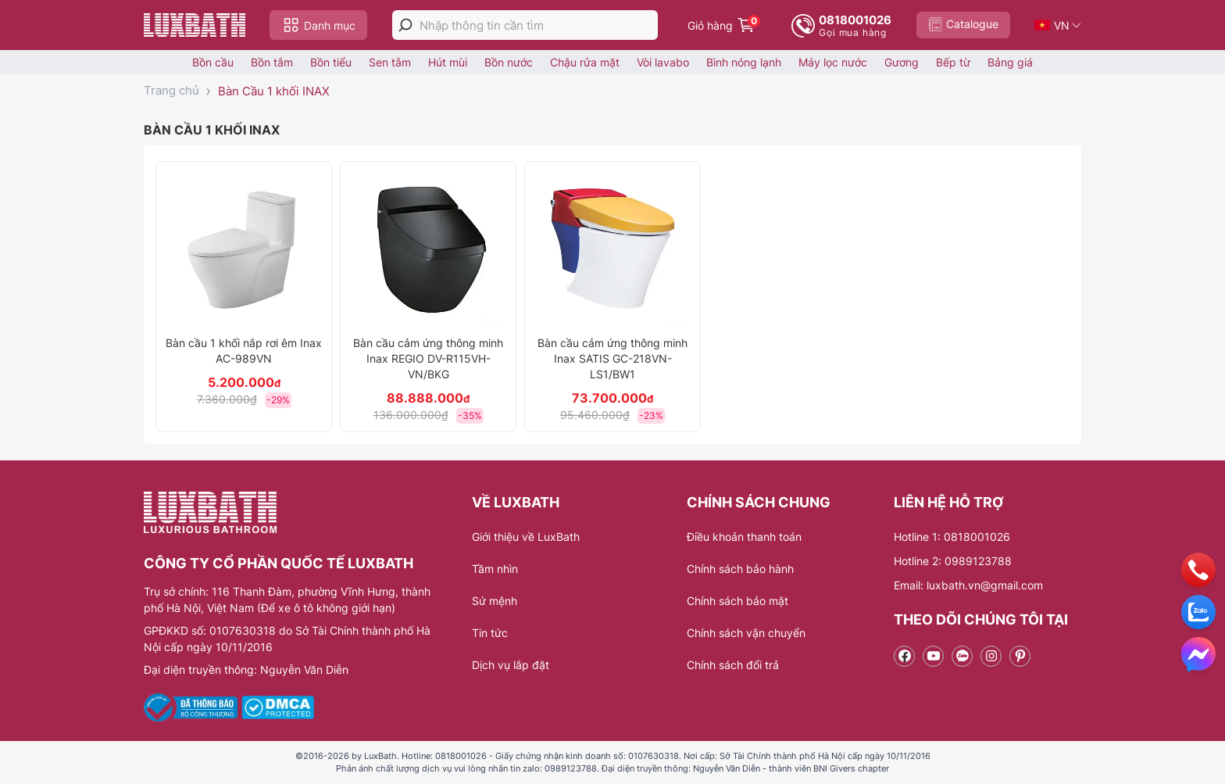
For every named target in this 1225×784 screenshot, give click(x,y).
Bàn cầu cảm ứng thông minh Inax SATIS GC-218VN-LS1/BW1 (613, 358)
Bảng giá (1010, 62)
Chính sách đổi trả (733, 664)
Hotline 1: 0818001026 (952, 536)
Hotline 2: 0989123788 (953, 560)
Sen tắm (390, 62)
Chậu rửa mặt (585, 62)
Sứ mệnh (494, 600)
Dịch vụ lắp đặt (510, 664)
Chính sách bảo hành (740, 568)
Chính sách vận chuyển (746, 632)
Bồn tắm (272, 62)
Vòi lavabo (663, 62)
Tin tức (490, 632)
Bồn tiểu (331, 62)
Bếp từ (953, 62)
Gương (901, 62)
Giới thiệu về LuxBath (526, 536)
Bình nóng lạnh (743, 62)
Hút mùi (447, 62)
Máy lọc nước (832, 62)
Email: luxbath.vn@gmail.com (968, 585)
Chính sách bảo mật (737, 600)
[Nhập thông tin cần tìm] (539, 25)
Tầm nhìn (495, 568)
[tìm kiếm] (405, 25)
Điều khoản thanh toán (744, 536)
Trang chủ (171, 90)
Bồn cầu (213, 62)
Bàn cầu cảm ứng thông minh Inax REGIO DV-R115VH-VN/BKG (428, 358)
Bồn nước (508, 62)
